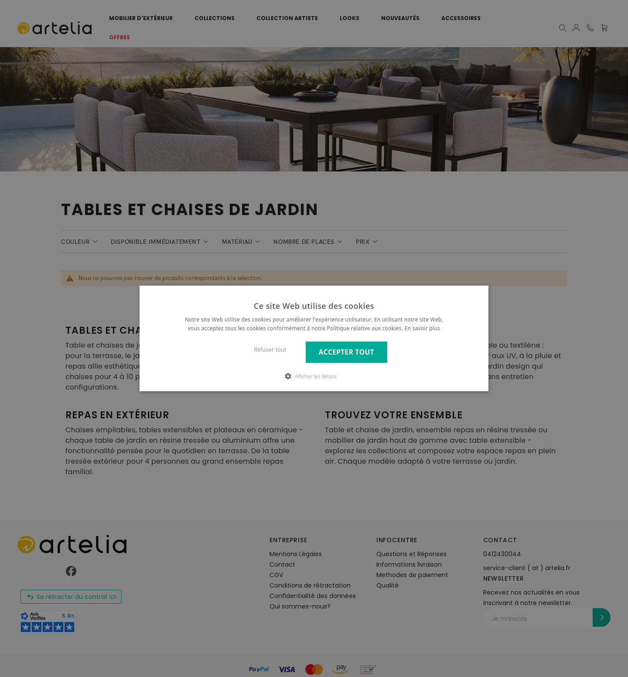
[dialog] (314, 338)
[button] (314, 376)
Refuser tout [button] (270, 349)
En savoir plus (422, 328)
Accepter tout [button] (346, 352)
